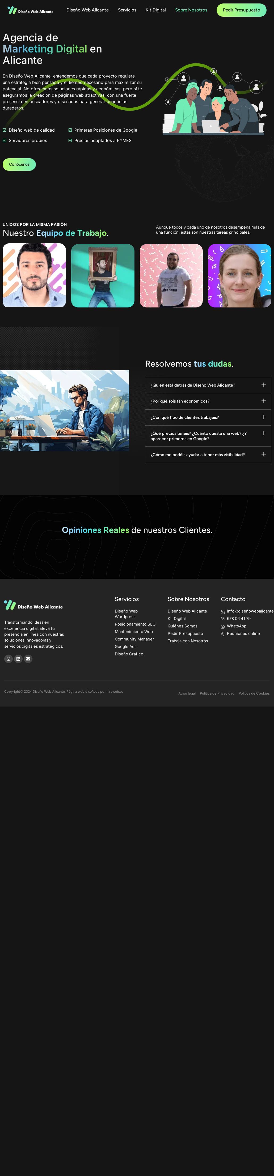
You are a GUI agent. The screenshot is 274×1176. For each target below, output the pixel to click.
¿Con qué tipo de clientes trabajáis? (185, 427)
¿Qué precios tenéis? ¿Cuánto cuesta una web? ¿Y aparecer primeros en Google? (199, 446)
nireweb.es (115, 704)
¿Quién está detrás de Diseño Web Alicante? (193, 395)
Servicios (127, 10)
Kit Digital (156, 10)
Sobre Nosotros (191, 10)
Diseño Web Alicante (87, 10)
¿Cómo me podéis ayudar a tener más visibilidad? (198, 465)
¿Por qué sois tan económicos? (180, 411)
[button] (208, 395)
